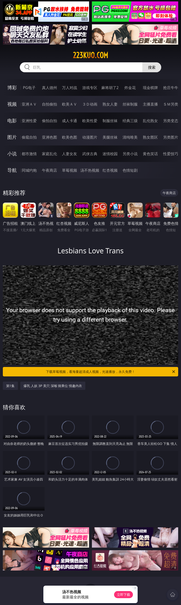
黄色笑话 (150, 153)
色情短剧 (130, 170)
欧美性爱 (89, 120)
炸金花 (130, 87)
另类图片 (170, 137)
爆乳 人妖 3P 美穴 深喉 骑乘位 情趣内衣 (53, 385)
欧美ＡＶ (69, 104)
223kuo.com (90, 55)
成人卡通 (69, 120)
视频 (12, 104)
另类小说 (130, 153)
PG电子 (29, 87)
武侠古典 (89, 153)
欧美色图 (69, 137)
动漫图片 (89, 137)
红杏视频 (110, 170)
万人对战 (69, 87)
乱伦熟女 (150, 120)
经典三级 (130, 120)
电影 (12, 120)
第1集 (10, 385)
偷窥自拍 (29, 137)
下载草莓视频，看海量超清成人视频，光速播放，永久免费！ (111, 372)
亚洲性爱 (29, 120)
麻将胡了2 (110, 87)
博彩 (12, 87)
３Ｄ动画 (89, 104)
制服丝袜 (110, 120)
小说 (12, 153)
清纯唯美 (130, 137)
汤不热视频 (89, 170)
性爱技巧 (170, 153)
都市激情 (29, 153)
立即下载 (123, 594)
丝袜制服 (130, 104)
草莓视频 (69, 170)
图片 (12, 137)
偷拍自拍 (49, 120)
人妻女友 (69, 153)
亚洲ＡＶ (29, 104)
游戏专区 (89, 87)
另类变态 (170, 120)
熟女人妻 (110, 104)
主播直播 (150, 104)
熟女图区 (150, 137)
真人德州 (49, 87)
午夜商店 (49, 170)
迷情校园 (110, 153)
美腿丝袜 (110, 137)
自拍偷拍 (49, 104)
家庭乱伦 (49, 153)
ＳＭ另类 (170, 104)
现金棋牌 (150, 87)
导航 (12, 170)
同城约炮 (29, 170)
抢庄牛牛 (170, 87)
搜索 (152, 67)
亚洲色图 (49, 137)
